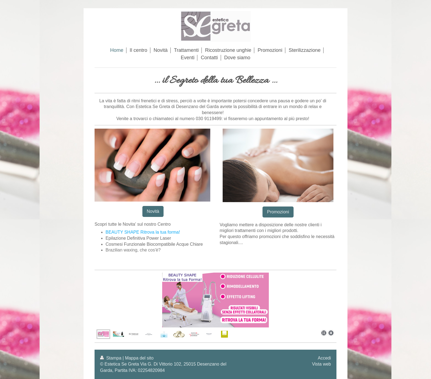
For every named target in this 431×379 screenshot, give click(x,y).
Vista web (321, 364)
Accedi (324, 358)
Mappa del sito (139, 358)
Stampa (111, 358)
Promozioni (278, 212)
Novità (153, 211)
